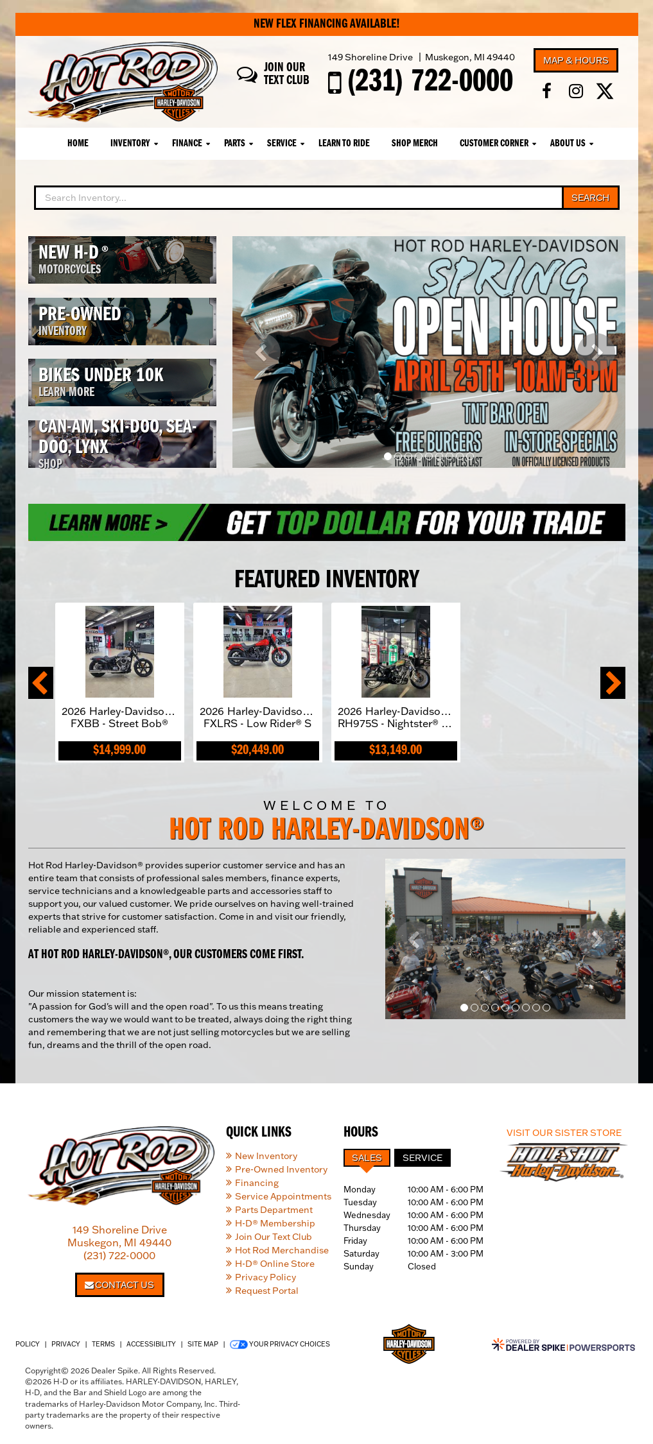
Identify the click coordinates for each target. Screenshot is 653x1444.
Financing (257, 1183)
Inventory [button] (130, 144)
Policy (27, 1344)
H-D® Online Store (275, 1263)
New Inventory (266, 1156)
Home (78, 144)
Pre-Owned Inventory (281, 1169)
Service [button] (282, 144)
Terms (103, 1344)
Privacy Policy (265, 1277)
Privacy (65, 1344)
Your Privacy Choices (280, 1345)
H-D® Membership (275, 1223)
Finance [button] (187, 144)
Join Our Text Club (273, 1236)
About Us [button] (568, 144)
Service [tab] (422, 1158)
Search (590, 197)
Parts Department (274, 1210)
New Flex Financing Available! (327, 24)
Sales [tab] (367, 1158)
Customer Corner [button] (494, 144)
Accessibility (151, 1344)
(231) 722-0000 (119, 1255)
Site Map (202, 1344)
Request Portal (267, 1290)
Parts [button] (234, 144)
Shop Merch (415, 144)
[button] (262, 352)
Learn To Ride (344, 144)
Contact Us (119, 1285)
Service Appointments (283, 1196)
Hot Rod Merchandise (282, 1250)
